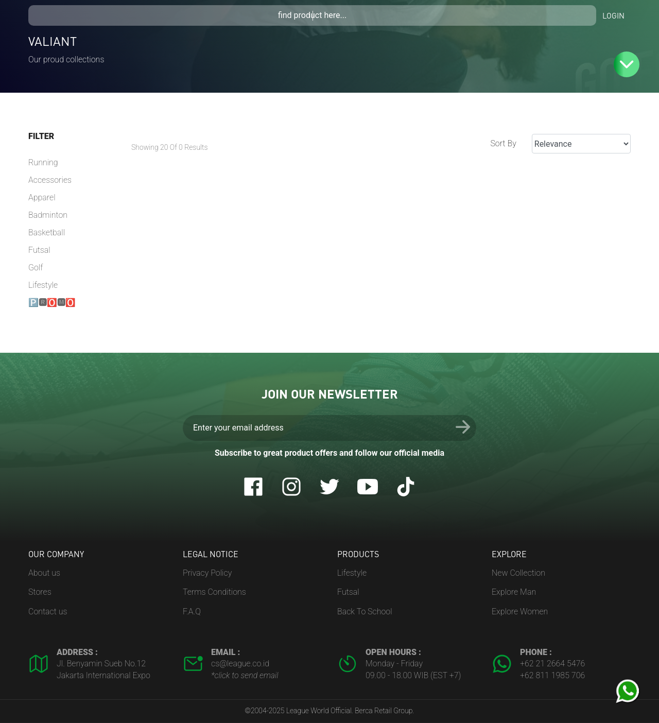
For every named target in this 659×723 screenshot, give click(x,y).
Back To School (364, 611)
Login (613, 15)
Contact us (47, 611)
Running (43, 162)
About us (44, 573)
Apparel (42, 197)
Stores (39, 592)
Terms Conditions (214, 592)
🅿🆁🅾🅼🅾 (52, 302)
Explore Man (514, 592)
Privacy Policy (207, 573)
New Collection (518, 573)
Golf (35, 267)
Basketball (46, 232)
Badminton (47, 215)
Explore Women (520, 611)
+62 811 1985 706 (552, 675)
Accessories (50, 180)
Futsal (39, 250)
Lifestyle (43, 285)
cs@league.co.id (240, 663)
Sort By (503, 143)
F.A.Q (192, 611)
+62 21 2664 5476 (552, 663)
